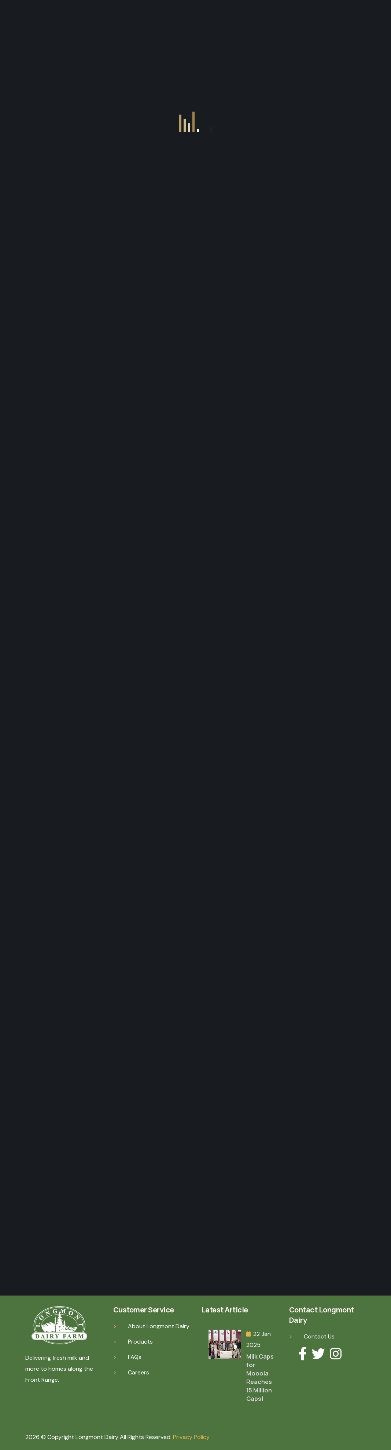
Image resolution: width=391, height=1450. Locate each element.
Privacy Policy (191, 1437)
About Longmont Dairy (158, 1326)
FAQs (134, 1357)
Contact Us (319, 1336)
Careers (138, 1372)
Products (140, 1341)
